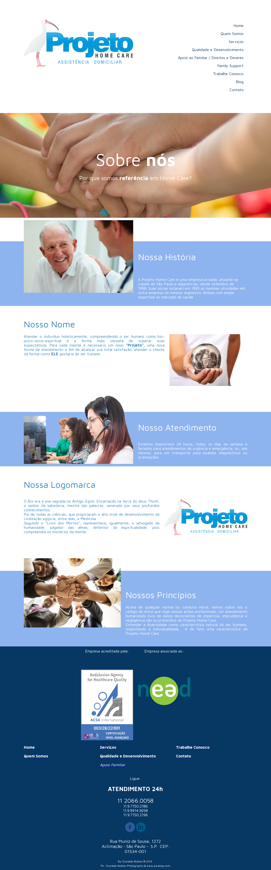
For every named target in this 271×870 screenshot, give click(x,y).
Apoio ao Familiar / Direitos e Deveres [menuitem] (211, 57)
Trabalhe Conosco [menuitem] (228, 73)
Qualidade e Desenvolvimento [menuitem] (218, 49)
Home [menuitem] (238, 25)
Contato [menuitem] (236, 89)
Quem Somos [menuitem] (232, 33)
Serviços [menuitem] (236, 41)
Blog (240, 81)
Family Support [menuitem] (230, 65)
